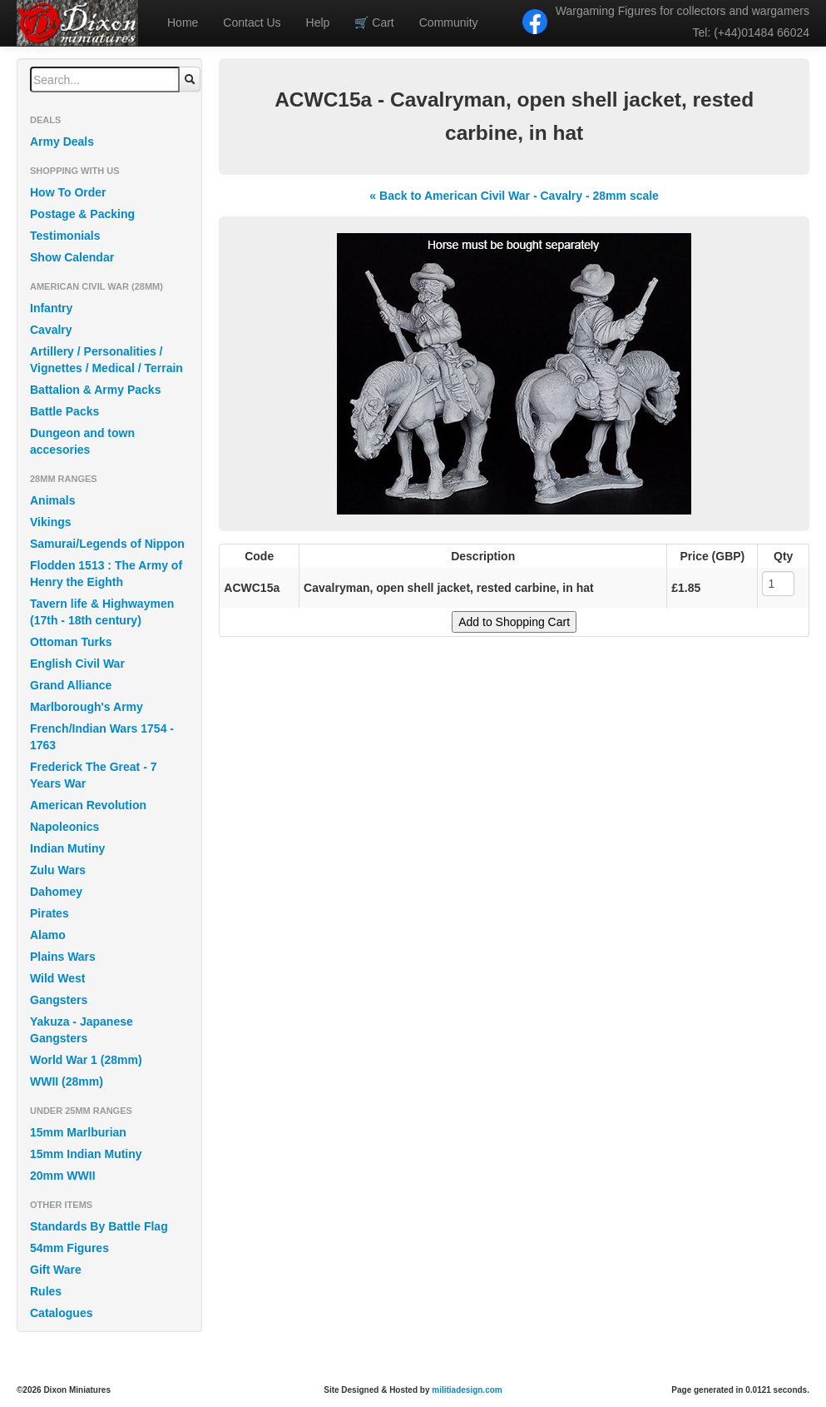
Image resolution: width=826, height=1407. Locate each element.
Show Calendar (72, 257)
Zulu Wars (58, 870)
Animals (52, 500)
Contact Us (251, 22)
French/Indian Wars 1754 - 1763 (102, 737)
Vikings (51, 522)
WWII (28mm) (66, 1081)
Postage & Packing (82, 214)
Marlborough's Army (86, 706)
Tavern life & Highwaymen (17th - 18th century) (102, 612)
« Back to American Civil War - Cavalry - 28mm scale (514, 195)
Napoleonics (64, 826)
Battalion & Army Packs (95, 389)
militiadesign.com (467, 1390)
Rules (46, 1291)
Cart (373, 22)
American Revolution (88, 805)
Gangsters (58, 1000)
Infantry (51, 308)
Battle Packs (64, 411)
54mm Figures (69, 1248)
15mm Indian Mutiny (86, 1154)
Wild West (58, 978)
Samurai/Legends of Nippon (107, 543)
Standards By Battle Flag (99, 1226)
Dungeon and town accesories (82, 441)
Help (318, 22)
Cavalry (51, 329)
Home (182, 22)
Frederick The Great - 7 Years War (93, 775)
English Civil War (77, 663)
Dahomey (56, 891)
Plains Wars (63, 956)
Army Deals (62, 141)
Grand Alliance (70, 685)
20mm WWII (63, 1175)
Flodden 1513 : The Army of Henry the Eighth (106, 574)
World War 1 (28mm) (86, 1059)
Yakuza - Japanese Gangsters (81, 1030)
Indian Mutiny (67, 848)
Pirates (49, 913)
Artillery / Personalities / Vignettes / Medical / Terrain (106, 360)
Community (448, 22)
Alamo (48, 935)
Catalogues (61, 1313)
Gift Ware (56, 1269)
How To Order (68, 192)
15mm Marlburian (78, 1132)
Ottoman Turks (71, 642)
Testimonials (65, 235)
